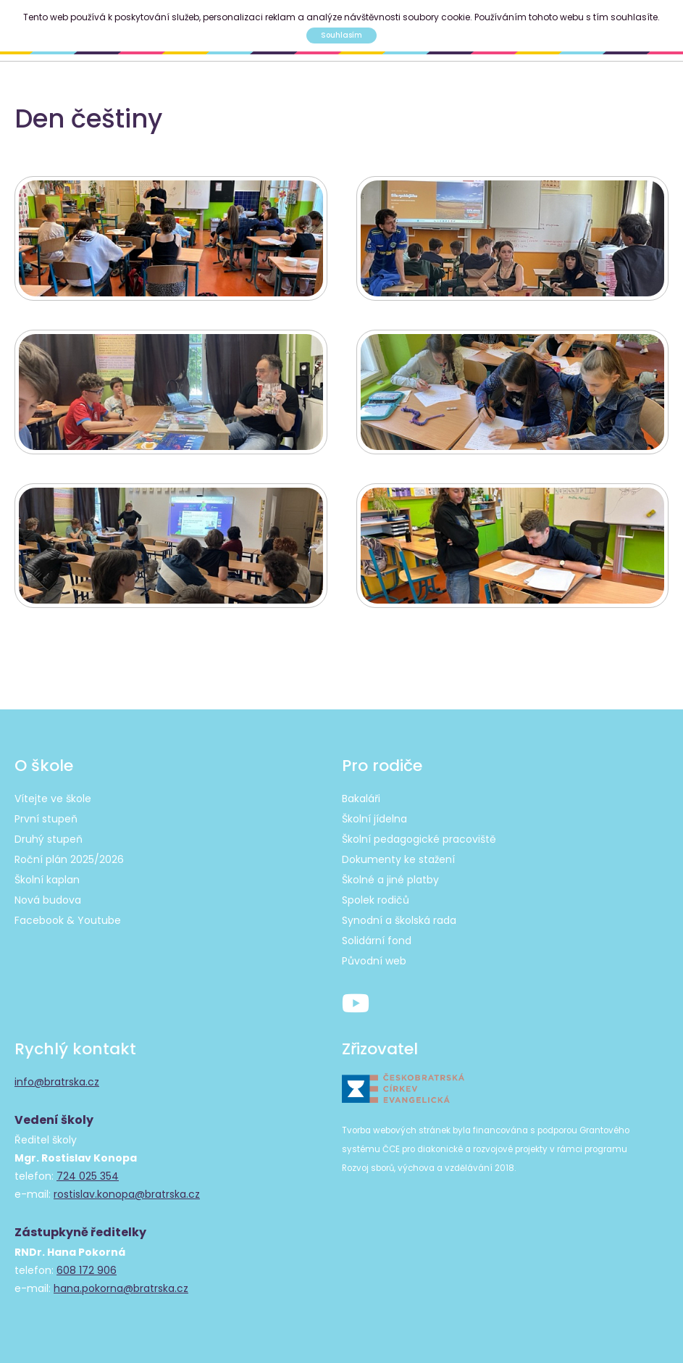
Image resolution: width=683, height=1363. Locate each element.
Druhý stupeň (48, 839)
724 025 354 (87, 1176)
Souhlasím (341, 35)
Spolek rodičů (375, 900)
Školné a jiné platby (390, 879)
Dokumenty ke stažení (398, 859)
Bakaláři (361, 798)
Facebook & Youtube (67, 920)
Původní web (374, 961)
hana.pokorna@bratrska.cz (121, 1288)
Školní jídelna (374, 819)
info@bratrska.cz (56, 1082)
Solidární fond (376, 940)
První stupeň (45, 819)
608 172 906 (86, 1270)
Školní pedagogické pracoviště (419, 839)
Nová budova (47, 900)
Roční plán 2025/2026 (69, 859)
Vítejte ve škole (52, 798)
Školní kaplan (47, 879)
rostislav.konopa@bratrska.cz (127, 1194)
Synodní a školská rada (399, 920)
